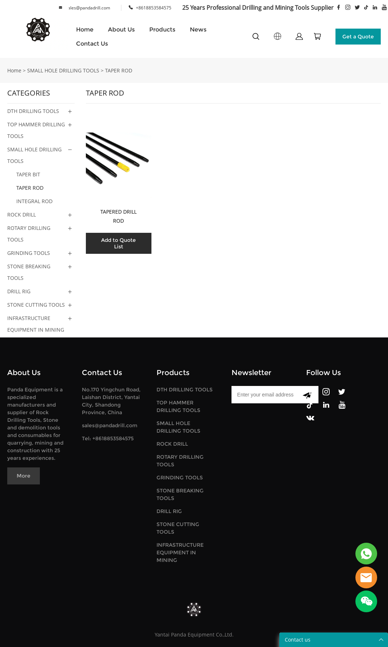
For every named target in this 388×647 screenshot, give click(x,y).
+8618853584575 (153, 8)
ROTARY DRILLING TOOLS (28, 233)
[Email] (263, 394)
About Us (121, 29)
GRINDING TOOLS (28, 252)
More (23, 475)
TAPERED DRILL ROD (118, 216)
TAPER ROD (118, 70)
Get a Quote (358, 36)
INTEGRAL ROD (34, 201)
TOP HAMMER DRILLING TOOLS (36, 130)
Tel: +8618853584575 (108, 438)
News (198, 29)
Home (84, 29)
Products (162, 29)
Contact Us (92, 43)
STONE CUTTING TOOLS (36, 304)
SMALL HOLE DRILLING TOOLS (63, 70)
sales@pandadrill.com (88, 8)
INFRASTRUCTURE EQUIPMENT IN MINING (35, 324)
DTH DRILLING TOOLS (33, 111)
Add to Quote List (118, 243)
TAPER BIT (28, 174)
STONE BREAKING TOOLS (28, 272)
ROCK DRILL (21, 214)
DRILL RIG (18, 291)
